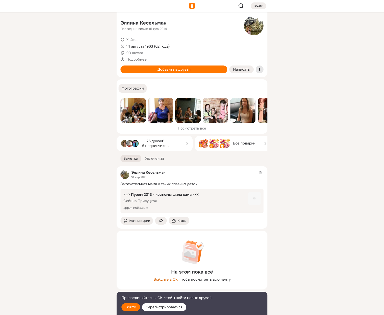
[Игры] (102, 67)
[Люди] (80, 45)
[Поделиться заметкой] (161, 221)
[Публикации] (59, 45)
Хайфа (131, 39)
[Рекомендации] (80, 88)
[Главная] (59, 23)
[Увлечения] (80, 23)
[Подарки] (59, 67)
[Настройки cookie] (80, 308)
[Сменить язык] (80, 287)
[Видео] (102, 45)
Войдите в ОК (166, 279)
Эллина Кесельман (143, 23)
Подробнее (136, 59)
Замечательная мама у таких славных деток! (159, 184)
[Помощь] (59, 88)
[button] (133, 88)
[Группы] (102, 23)
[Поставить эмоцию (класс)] (179, 221)
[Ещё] (80, 277)
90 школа (134, 53)
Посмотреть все (192, 128)
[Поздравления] (80, 67)
